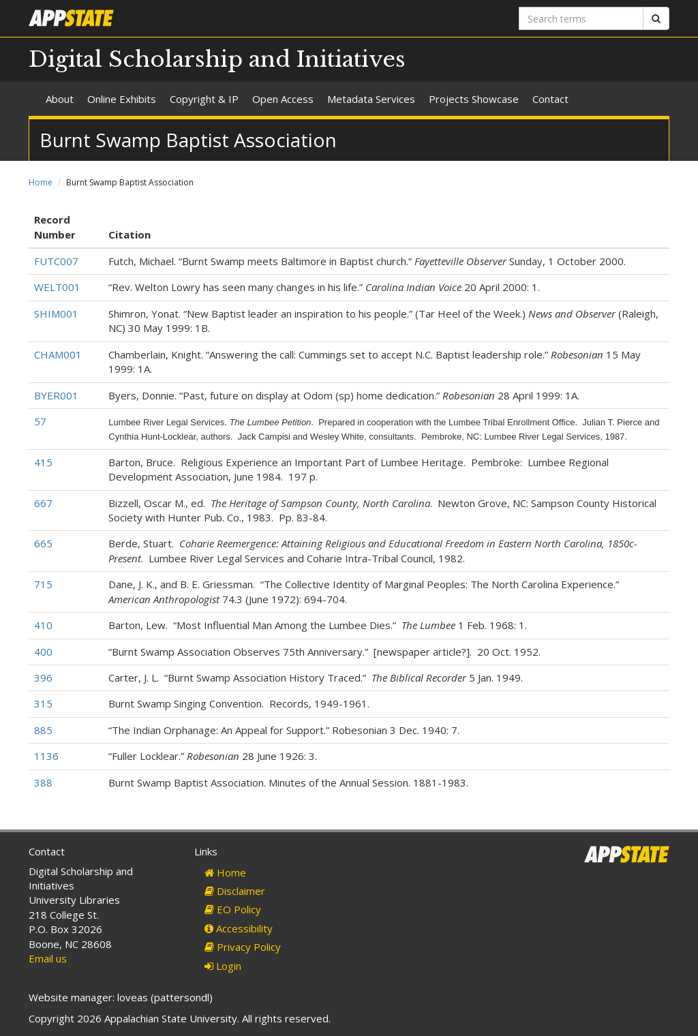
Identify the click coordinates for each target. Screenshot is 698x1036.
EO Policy (232, 909)
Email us (48, 958)
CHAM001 (58, 354)
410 (43, 625)
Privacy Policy (242, 947)
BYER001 (56, 395)
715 (43, 584)
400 (43, 651)
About (60, 99)
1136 (46, 756)
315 (43, 703)
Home (40, 182)
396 (43, 677)
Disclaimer (234, 891)
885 (43, 730)
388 (43, 782)
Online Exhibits (121, 99)
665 (43, 543)
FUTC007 (56, 261)
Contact (550, 99)
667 (43, 503)
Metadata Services (371, 99)
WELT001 (57, 287)
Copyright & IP (204, 99)
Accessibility (238, 928)
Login (222, 966)
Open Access (283, 99)
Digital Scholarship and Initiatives (217, 59)
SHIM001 (56, 313)
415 (43, 462)
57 (40, 421)
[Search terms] (581, 18)
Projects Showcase (474, 99)
